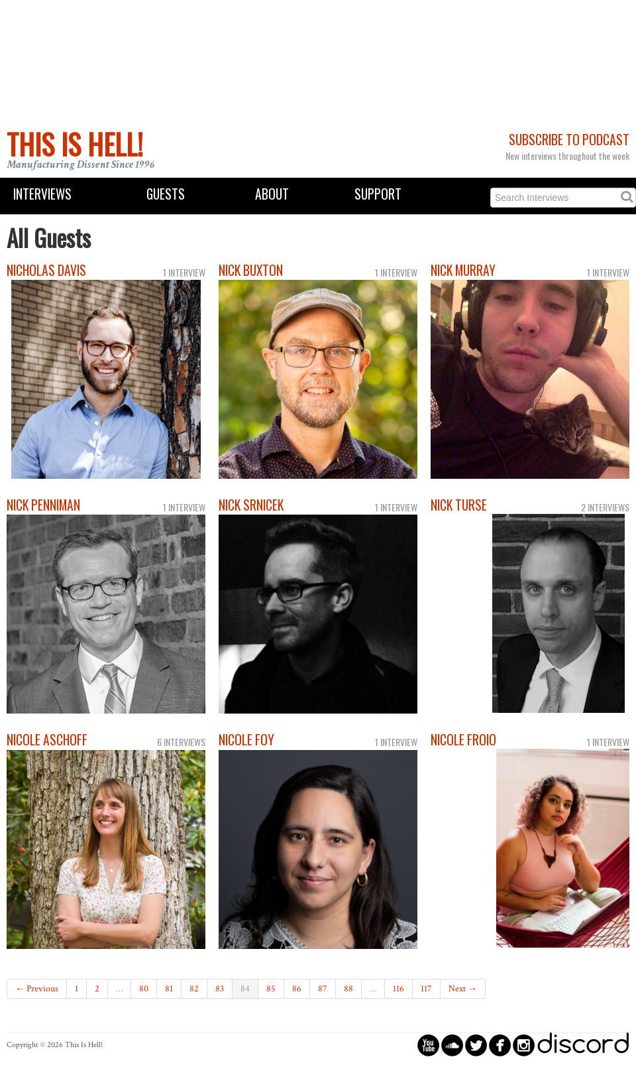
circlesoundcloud (452, 1045)
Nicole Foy (246, 739)
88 (348, 989)
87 (322, 989)
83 (219, 989)
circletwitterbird (476, 1045)
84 (245, 989)
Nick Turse (459, 505)
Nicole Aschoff (47, 739)
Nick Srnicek (251, 505)
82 (194, 989)
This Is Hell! (75, 143)
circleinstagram (524, 1045)
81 (169, 989)
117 (426, 989)
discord (583, 1045)
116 (398, 989)
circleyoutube (428, 1045)
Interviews (42, 194)
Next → (463, 989)
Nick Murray (463, 270)
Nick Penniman (43, 505)
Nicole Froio (463, 739)
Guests (165, 194)
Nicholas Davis (46, 270)
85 (271, 989)
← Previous (36, 989)
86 (296, 989)
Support (377, 194)
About (272, 194)
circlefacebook (500, 1045)
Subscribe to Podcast (569, 139)
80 (143, 989)
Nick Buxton (251, 270)
